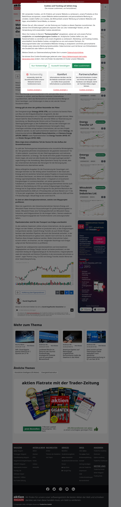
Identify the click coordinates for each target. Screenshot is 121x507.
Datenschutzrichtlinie (75, 52)
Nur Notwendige (39, 65)
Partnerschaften (88, 74)
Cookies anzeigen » (34, 90)
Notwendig (36, 74)
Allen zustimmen (82, 65)
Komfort (62, 74)
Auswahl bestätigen (60, 65)
